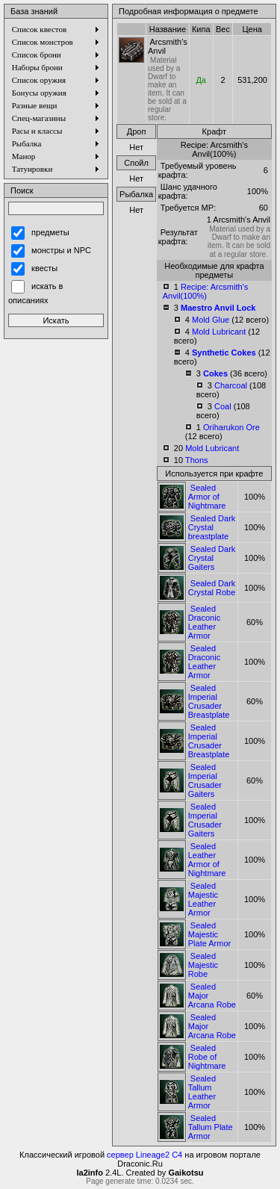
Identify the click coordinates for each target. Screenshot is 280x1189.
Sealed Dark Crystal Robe (212, 588)
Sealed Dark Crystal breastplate (212, 527)
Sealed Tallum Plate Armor (210, 1127)
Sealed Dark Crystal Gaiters (212, 557)
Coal (222, 406)
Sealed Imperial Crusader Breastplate (209, 701)
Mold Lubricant (219, 331)
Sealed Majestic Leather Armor (203, 899)
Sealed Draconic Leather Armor (204, 622)
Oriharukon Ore (231, 427)
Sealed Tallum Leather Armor (202, 1092)
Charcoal (230, 385)
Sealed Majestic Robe (203, 964)
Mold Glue (210, 319)
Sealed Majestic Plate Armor (209, 934)
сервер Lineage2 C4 (144, 1154)
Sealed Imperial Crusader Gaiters (205, 780)
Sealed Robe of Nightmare (207, 1056)
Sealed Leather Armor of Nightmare (207, 860)
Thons (196, 460)
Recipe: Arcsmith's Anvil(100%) (205, 291)
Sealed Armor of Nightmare (207, 496)
